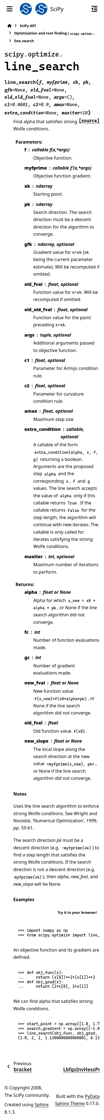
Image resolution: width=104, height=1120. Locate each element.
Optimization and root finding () (55, 33)
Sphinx (42, 1105)
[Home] (9, 26)
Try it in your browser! (77, 912)
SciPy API (28, 25)
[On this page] (94, 9)
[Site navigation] (9, 9)
